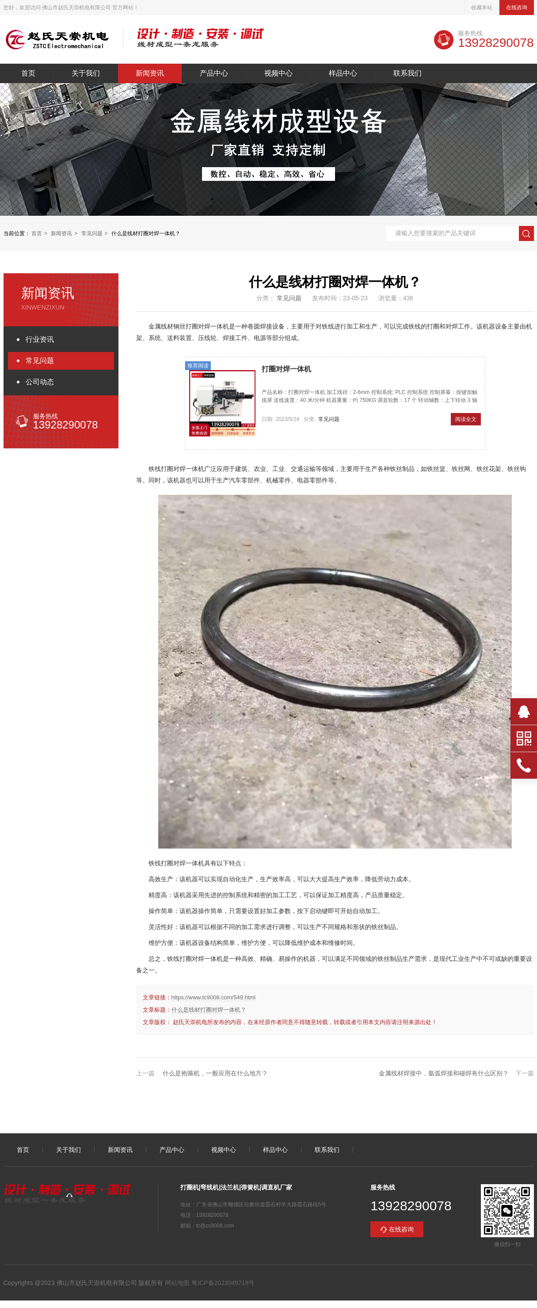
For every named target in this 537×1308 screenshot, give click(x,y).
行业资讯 (40, 339)
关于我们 (86, 73)
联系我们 (407, 73)
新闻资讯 (150, 73)
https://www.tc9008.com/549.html (213, 997)
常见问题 (92, 233)
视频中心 (278, 73)
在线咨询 (516, 7)
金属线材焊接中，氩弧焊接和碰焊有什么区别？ (444, 1073)
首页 (28, 73)
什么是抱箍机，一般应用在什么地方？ (215, 1073)
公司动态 (40, 382)
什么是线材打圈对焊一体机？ (208, 1009)
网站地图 (177, 1282)
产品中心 (214, 73)
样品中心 (343, 73)
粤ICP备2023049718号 (222, 1282)
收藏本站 (481, 7)
